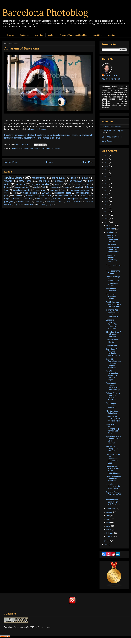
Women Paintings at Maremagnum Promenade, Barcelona (113, 281)
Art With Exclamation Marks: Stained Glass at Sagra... (113, 375)
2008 (106, 219)
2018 (106, 184)
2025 (106, 159)
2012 (106, 205)
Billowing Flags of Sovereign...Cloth (113, 494)
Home (49, 162)
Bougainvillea (111, 345)
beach (7, 187)
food (73, 177)
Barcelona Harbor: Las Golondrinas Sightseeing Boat (113, 458)
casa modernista (73, 201)
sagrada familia (40, 184)
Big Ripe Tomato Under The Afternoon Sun (112, 249)
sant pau (54, 190)
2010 (106, 212)
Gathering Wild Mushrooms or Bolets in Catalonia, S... (113, 313)
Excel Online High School (112, 137)
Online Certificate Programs (113, 131)
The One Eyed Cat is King (112, 412)
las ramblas (75, 181)
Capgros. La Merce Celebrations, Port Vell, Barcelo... (112, 239)
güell (6, 196)
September (111, 508)
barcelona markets (21, 190)
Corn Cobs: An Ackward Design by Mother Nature (113, 352)
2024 (106, 163)
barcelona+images (40, 138)
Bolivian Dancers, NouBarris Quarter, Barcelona (113, 396)
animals (20, 184)
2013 (106, 201)
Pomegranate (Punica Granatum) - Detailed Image (113, 386)
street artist (25, 181)
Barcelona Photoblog (45, 12)
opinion (84, 196)
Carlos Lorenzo (111, 75)
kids (15, 193)
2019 (106, 180)
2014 (106, 198)
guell (6, 193)
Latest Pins (97, 35)
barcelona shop (82, 193)
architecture (13, 177)
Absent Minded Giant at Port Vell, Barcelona (113, 502)
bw (69, 184)
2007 (106, 222)
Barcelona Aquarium (38, 129)
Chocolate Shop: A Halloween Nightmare (113, 334)
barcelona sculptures (80, 190)
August (109, 512)
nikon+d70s (55, 138)
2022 (106, 170)
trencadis (30, 196)
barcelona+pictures (61, 135)
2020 (106, 177)
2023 (106, 166)
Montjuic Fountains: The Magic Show (113, 486)
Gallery (51, 35)
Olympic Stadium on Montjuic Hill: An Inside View (113, 419)
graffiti (18, 204)
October (109, 232)
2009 (106, 215)
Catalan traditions (29, 193)
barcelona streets (63, 193)
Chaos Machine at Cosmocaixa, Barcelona (113, 478)
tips (64, 190)
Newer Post (11, 162)
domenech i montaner (66, 196)
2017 (106, 187)
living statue (40, 190)
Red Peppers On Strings (113, 272)
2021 (106, 173)
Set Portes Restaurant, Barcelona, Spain (112, 258)
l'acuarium (8, 138)
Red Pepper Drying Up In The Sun (112, 448)
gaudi (85, 177)
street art (38, 201)
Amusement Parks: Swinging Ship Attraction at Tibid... (112, 428)
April (108, 526)
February (110, 533)
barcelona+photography (82, 135)
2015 (106, 194)
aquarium (25, 149)
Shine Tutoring (107, 141)
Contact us (24, 35)
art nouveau (58, 177)
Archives (10, 35)
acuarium (16, 149)
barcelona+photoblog (24, 135)
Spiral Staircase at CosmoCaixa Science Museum (113, 439)
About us (111, 35)
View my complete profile (111, 79)
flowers (8, 181)
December (110, 225)
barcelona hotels (54, 201)
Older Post (87, 162)
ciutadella (57, 199)
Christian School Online (111, 126)
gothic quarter (45, 196)
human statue (82, 184)
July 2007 (46, 193)
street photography (44, 204)
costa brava (42, 199)
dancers (58, 184)
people (59, 181)
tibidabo (78, 187)
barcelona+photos (43, 135)
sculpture (44, 181)
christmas (28, 199)
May (108, 523)
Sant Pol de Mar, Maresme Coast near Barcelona (113, 304)
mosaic (66, 187)
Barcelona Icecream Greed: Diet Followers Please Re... (112, 324)
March (109, 529)
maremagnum (72, 199)
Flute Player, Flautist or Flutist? (111, 296)
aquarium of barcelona (40, 149)
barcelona (8, 135)
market (86, 199)
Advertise (39, 35)
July (108, 515)
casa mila (29, 204)
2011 (106, 208)
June (108, 519)
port (36, 187)
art (43, 187)
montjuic (17, 196)
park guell (8, 201)
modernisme (39, 177)
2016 (106, 191)
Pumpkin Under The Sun (112, 341)
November (110, 229)
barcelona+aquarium (23, 138)
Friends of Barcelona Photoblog (73, 35)
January (109, 537)
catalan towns (24, 201)
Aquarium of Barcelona (111, 290)
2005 (106, 544)
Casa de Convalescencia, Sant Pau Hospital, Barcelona (113, 363)
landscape (54, 187)
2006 (106, 541)
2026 (106, 156)
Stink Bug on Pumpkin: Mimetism (111, 405)
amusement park (22, 187)
